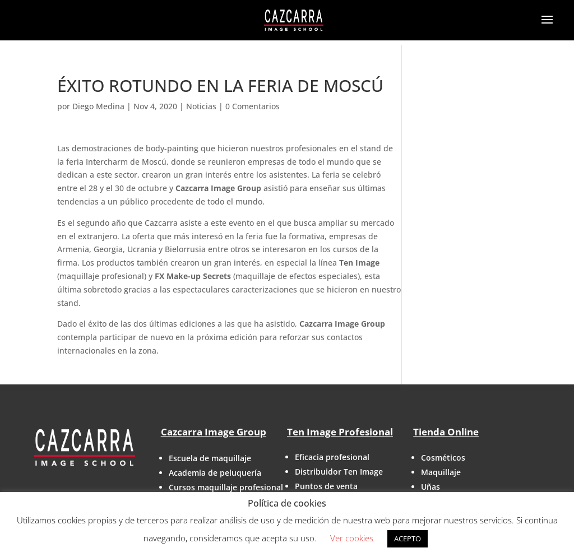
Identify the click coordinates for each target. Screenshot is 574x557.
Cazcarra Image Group (213, 431)
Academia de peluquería (215, 472)
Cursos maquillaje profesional (226, 487)
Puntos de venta (326, 486)
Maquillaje (441, 472)
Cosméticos (443, 457)
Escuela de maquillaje (210, 458)
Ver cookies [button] (351, 538)
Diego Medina (98, 106)
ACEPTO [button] (407, 538)
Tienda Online (446, 431)
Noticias (201, 106)
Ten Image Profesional (340, 431)
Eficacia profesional (332, 457)
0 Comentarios (252, 106)
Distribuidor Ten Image (339, 471)
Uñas (430, 486)
